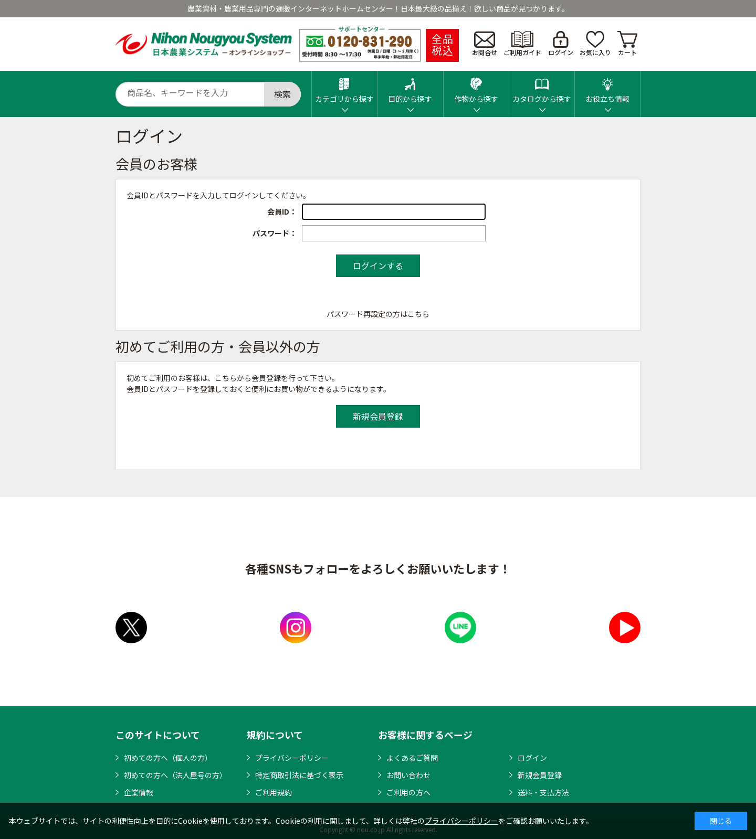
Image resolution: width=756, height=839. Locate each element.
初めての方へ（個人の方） (168, 757)
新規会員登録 (540, 775)
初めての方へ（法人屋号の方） (175, 775)
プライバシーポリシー (292, 757)
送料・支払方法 (543, 792)
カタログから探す (541, 87)
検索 (282, 94)
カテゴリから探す (344, 87)
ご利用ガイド (522, 44)
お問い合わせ (408, 775)
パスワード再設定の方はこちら (378, 314)
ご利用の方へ (408, 792)
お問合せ (484, 44)
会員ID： (282, 211)
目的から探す (410, 87)
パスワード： (275, 233)
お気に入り (595, 44)
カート (627, 44)
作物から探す (476, 87)
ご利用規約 (273, 792)
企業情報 (138, 792)
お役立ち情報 (607, 87)
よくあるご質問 (412, 757)
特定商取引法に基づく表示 (299, 775)
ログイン (560, 44)
